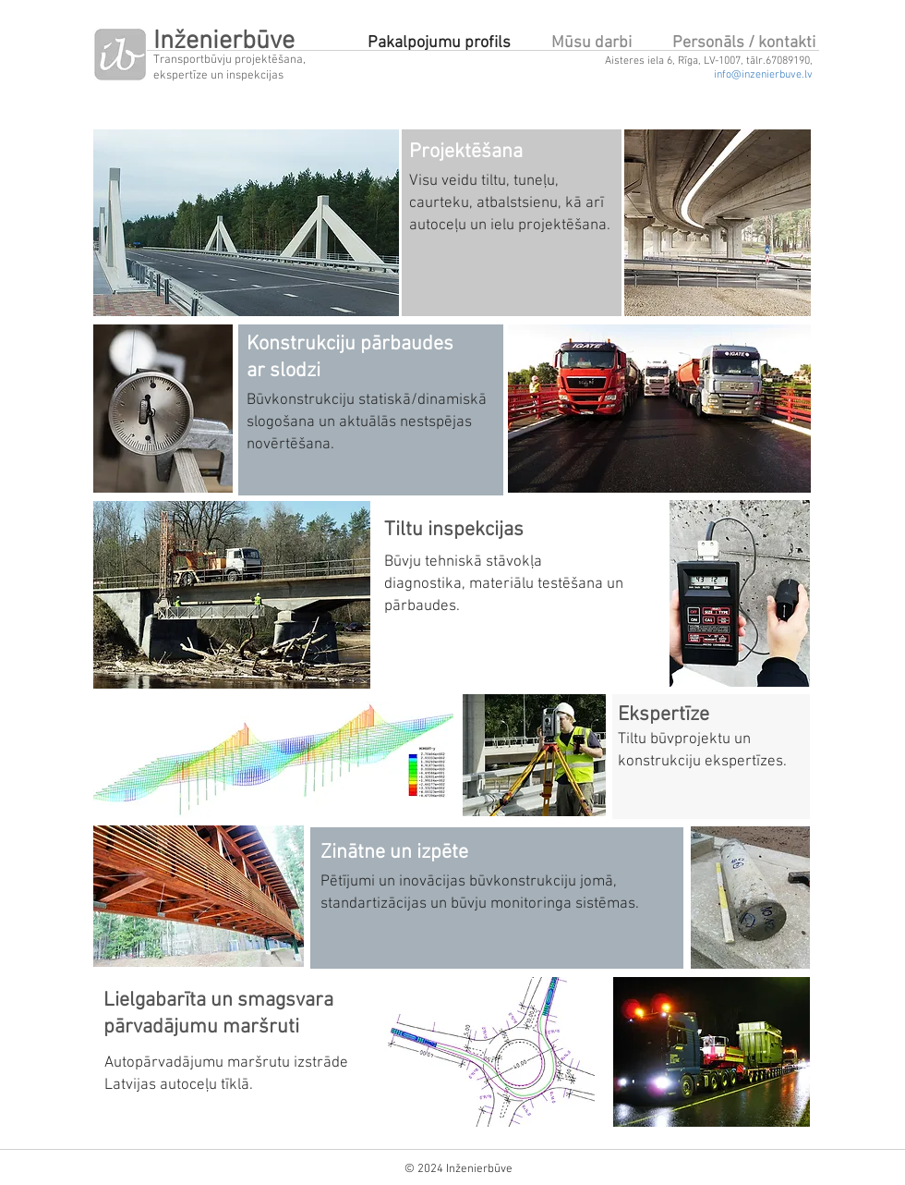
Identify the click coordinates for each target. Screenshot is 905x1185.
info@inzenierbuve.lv (763, 74)
